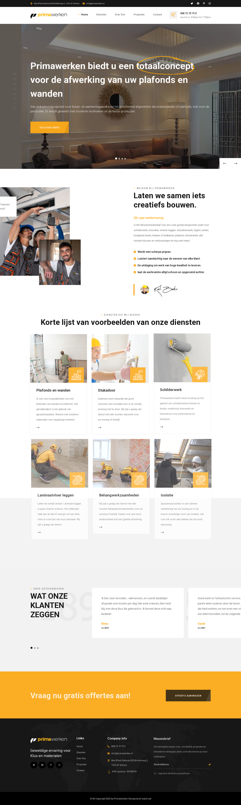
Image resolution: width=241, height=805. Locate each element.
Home (84, 14)
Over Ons (120, 14)
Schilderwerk (171, 387)
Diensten (101, 14)
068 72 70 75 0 (188, 13)
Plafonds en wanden (51, 390)
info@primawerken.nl (95, 3)
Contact (157, 14)
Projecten (139, 14)
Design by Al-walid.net (140, 798)
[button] (116, 158)
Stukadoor (104, 390)
